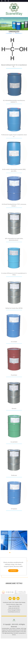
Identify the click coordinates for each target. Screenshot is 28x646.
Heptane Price (5, 630)
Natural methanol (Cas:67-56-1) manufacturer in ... (14, 65)
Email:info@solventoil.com (14, 611)
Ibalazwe (18, 628)
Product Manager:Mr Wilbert (14, 610)
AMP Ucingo (23, 628)
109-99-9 (10, 630)
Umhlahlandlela (5, 628)
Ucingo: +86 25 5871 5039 (14, 606)
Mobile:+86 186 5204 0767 (14, 608)
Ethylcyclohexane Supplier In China (16, 631)
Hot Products (13, 628)
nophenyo (13, 570)
